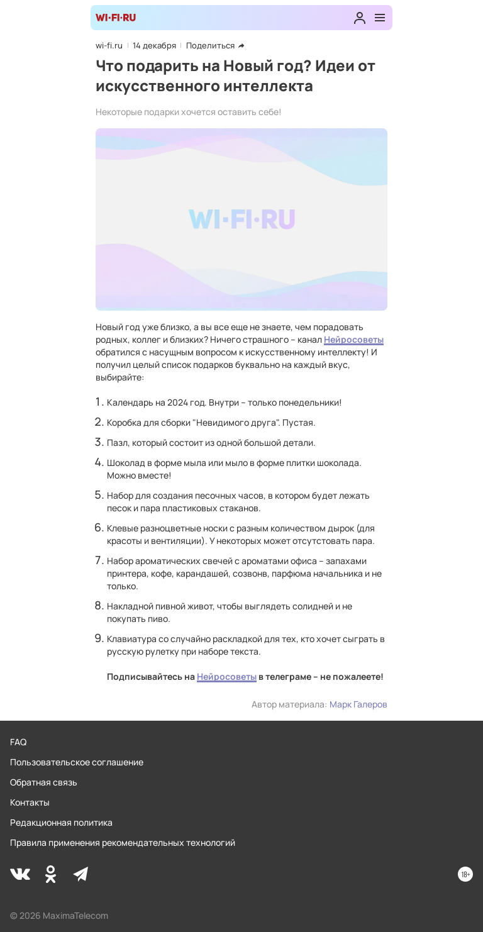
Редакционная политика (61, 822)
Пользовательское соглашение (76, 762)
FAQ (18, 742)
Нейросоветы (354, 339)
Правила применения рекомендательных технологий (122, 842)
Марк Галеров (358, 704)
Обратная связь (43, 782)
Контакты (30, 802)
